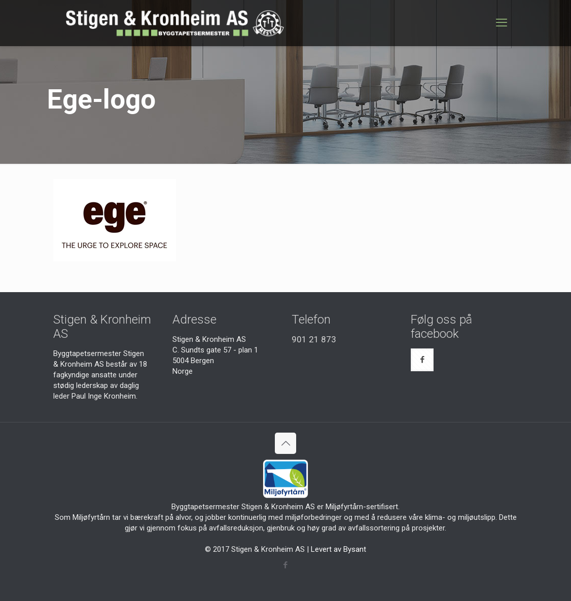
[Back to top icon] (285, 443)
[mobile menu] (501, 22)
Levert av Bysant (338, 549)
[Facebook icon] (286, 565)
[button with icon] (422, 359)
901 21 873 (314, 339)
